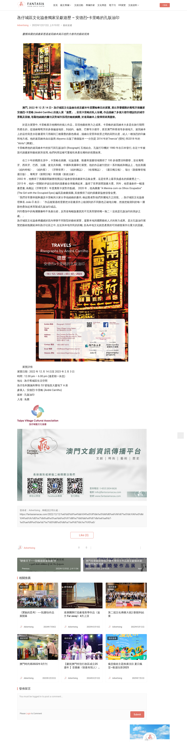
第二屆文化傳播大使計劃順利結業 (108, 610)
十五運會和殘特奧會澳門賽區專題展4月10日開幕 (158, 171)
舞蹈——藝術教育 (155, 266)
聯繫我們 (43, 726)
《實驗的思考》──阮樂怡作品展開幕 (33, 610)
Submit (117, 705)
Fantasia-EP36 (141, 101)
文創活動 (87, 5)
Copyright (31, 731)
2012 (41, 731)
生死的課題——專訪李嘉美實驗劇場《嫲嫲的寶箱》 (158, 366)
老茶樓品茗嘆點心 (156, 348)
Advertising (22, 25)
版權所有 (21, 731)
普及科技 (72, 731)
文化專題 (110, 5)
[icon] (147, 729)
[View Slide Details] (151, 137)
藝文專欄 (73, 5)
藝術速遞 (67, 25)
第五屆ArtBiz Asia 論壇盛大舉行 (150, 119)
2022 (47, 731)
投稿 (164, 15)
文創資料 (141, 5)
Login (28, 705)
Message (157, 67)
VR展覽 (130, 5)
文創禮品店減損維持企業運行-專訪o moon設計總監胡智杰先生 (158, 396)
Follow (140, 67)
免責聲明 (83, 726)
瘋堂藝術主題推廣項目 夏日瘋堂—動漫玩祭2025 (108, 657)
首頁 (64, 5)
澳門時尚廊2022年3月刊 (33, 655)
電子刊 (121, 5)
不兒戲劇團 (153, 296)
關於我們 (30, 726)
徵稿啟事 (56, 726)
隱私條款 (70, 726)
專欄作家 (98, 5)
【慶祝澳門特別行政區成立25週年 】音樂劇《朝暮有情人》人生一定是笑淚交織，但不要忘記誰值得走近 (71, 657)
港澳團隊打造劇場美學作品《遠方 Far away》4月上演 (71, 610)
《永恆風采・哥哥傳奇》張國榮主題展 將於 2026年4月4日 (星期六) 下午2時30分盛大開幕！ (150, 110)
